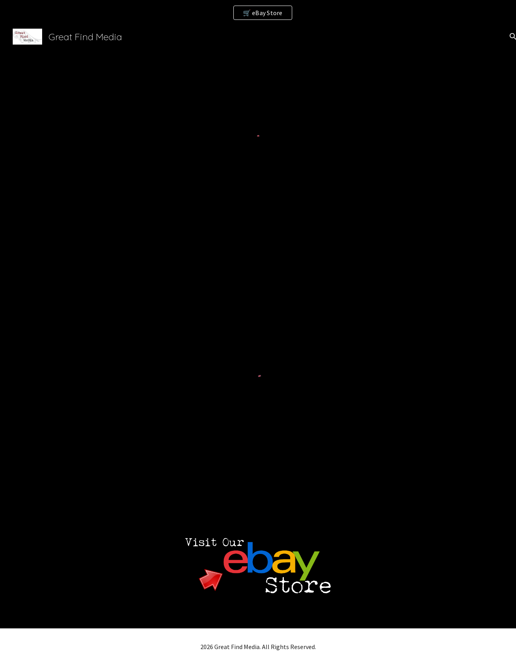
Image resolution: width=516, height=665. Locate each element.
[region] (258, 12)
